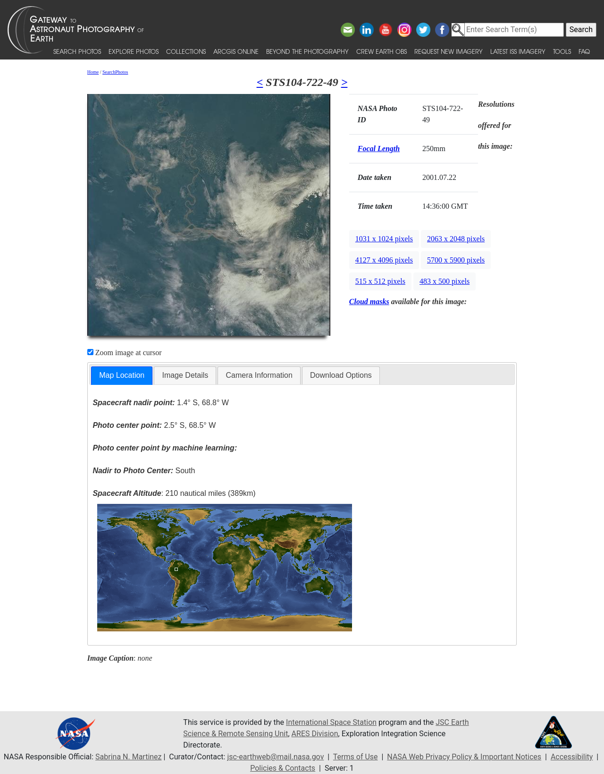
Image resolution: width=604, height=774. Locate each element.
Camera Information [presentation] (259, 375)
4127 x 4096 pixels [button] (384, 260)
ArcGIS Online (236, 51)
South (143, 471)
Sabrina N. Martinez (128, 756)
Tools (562, 51)
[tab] (121, 375)
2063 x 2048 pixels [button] (456, 239)
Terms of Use (355, 756)
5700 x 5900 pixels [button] (456, 260)
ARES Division (315, 733)
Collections (186, 51)
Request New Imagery (448, 51)
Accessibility (572, 756)
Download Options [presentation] (341, 375)
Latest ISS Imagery (517, 51)
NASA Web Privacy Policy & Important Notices (464, 756)
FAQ (584, 51)
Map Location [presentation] (121, 375)
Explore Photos (134, 51)
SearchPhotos (115, 72)
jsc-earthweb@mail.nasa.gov (275, 756)
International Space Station (331, 722)
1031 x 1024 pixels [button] (384, 239)
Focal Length (379, 149)
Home (93, 72)
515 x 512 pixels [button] (380, 281)
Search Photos (77, 51)
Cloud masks (369, 302)
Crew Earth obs (381, 51)
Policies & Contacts (282, 768)
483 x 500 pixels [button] (444, 281)
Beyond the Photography (307, 51)
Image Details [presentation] (185, 375)
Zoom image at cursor (124, 353)
